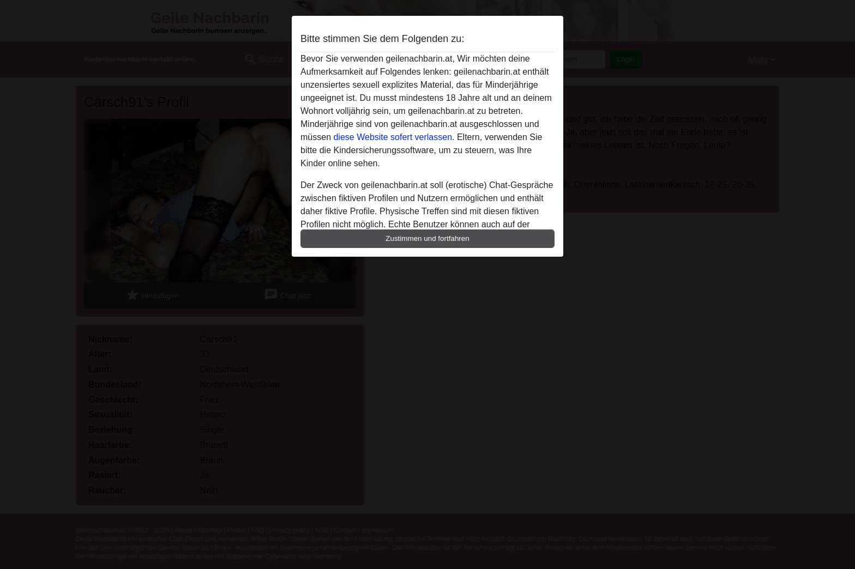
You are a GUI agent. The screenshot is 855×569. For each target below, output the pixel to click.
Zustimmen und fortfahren (427, 238)
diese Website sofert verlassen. (393, 137)
